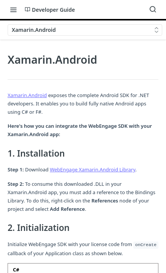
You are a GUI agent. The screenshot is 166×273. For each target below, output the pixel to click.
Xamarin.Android (27, 95)
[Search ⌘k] (152, 9)
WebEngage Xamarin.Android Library (92, 169)
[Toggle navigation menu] (13, 9)
